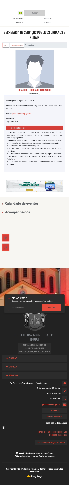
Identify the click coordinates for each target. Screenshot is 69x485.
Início (6, 45)
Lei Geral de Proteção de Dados (51, 442)
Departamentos (17, 45)
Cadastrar (51, 307)
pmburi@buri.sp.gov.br (21, 114)
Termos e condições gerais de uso (51, 432)
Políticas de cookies (58, 435)
